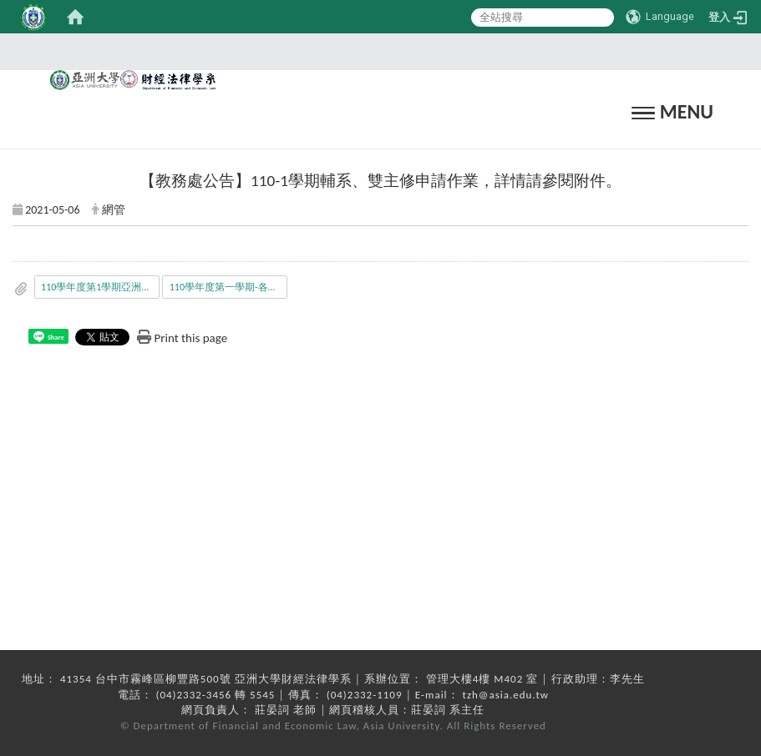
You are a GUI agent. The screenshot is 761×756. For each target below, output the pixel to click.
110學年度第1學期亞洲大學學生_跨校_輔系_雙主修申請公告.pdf (100, 287)
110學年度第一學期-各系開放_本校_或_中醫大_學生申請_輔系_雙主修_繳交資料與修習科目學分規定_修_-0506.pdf (229, 287)
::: (375, 51)
